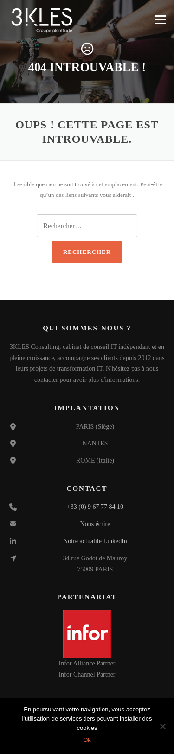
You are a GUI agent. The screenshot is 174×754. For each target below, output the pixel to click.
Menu (160, 19)
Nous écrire (95, 523)
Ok (87, 739)
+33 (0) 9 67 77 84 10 (95, 506)
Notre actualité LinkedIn (95, 541)
